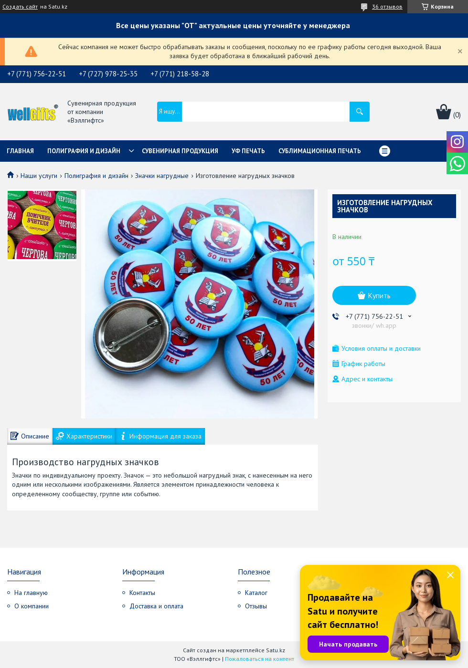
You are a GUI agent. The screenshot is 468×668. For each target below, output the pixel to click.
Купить (379, 295)
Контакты (142, 592)
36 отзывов (387, 6)
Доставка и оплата (156, 606)
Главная (20, 151)
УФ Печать (248, 151)
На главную (31, 592)
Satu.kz (275, 650)
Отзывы (256, 606)
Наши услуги (39, 175)
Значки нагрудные (162, 175)
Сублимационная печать (319, 151)
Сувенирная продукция (180, 151)
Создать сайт (20, 6)
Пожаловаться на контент (259, 658)
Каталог (256, 592)
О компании (31, 606)
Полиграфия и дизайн (83, 151)
